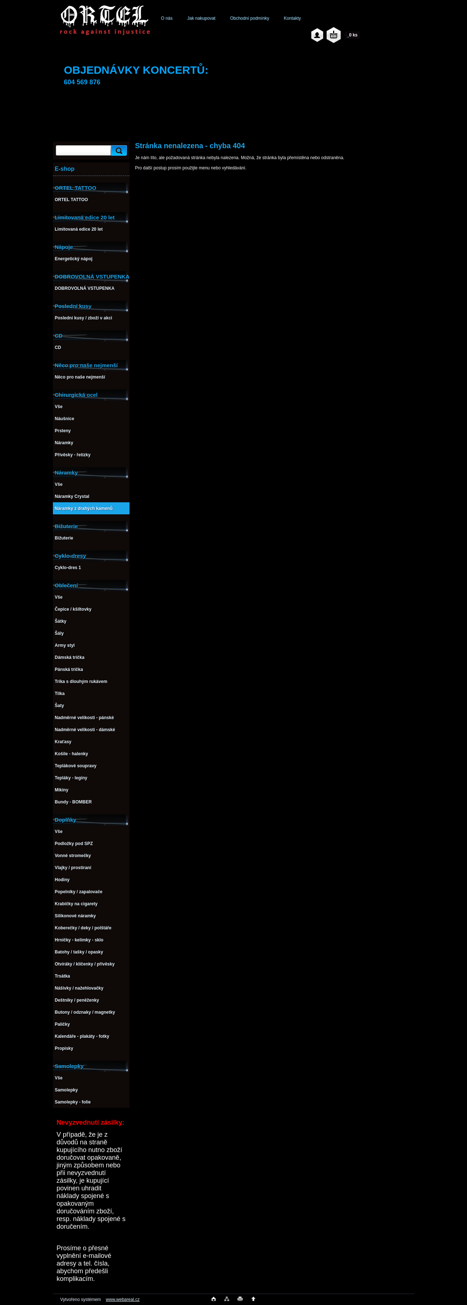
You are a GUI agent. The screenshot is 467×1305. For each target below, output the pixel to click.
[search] (118, 150)
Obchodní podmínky (249, 18)
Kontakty (292, 18)
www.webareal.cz (123, 1299)
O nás (167, 18)
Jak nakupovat (201, 18)
